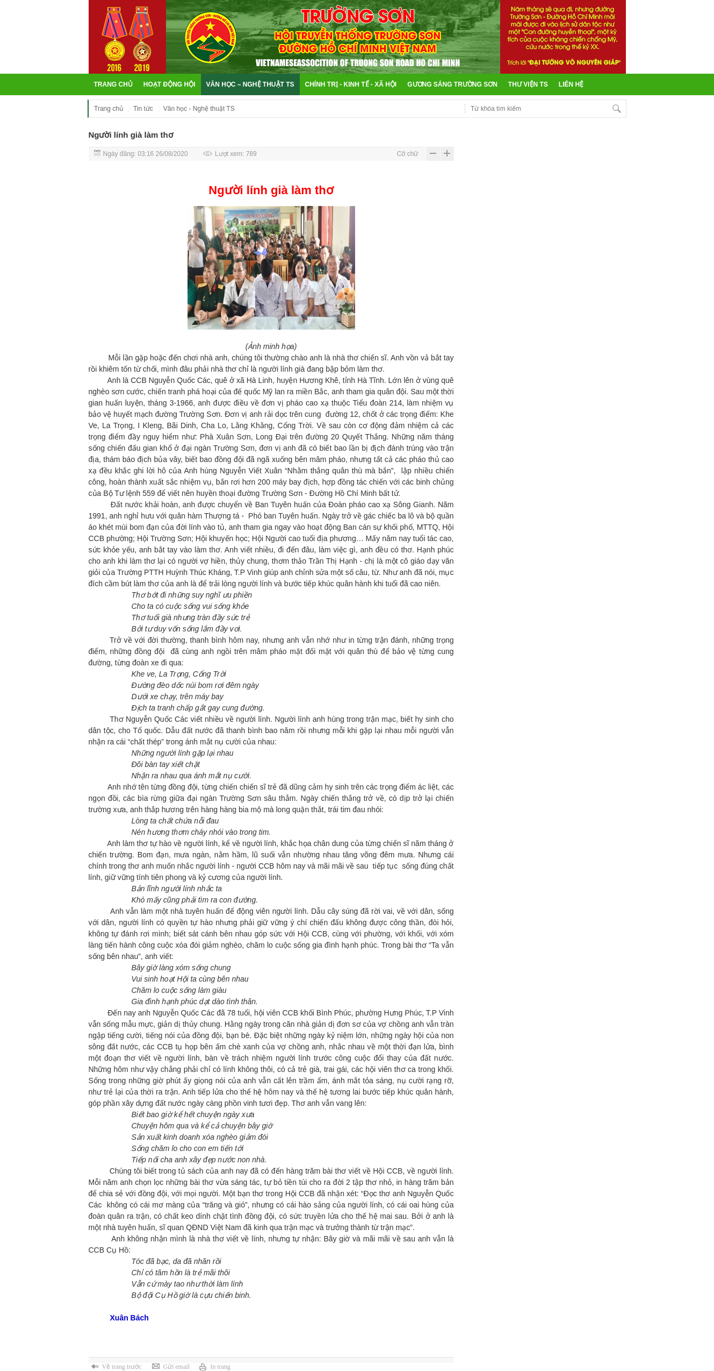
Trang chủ (113, 84)
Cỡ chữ (408, 154)
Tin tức (143, 108)
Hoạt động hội (169, 84)
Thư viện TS (528, 84)
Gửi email (176, 1366)
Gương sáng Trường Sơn (452, 84)
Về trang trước (122, 1366)
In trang (220, 1366)
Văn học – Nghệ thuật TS (250, 84)
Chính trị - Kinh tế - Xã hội (351, 84)
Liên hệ (571, 84)
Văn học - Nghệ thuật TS (199, 108)
